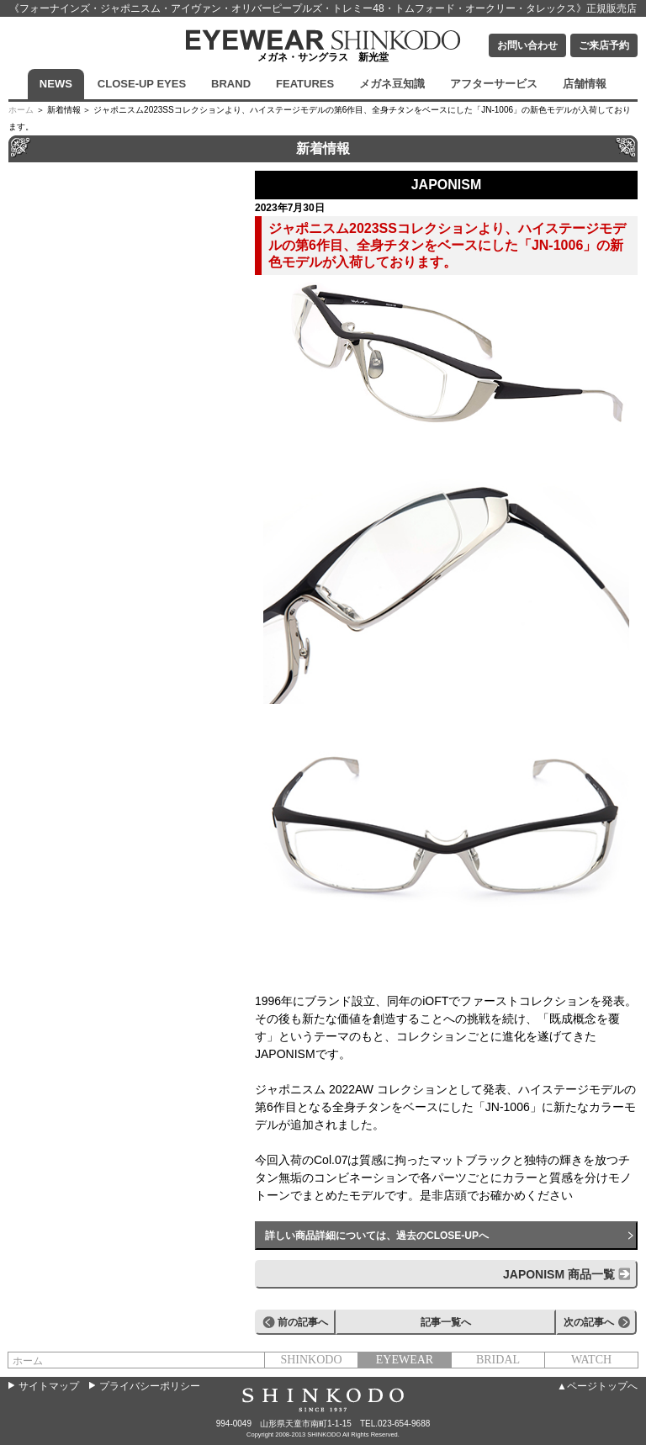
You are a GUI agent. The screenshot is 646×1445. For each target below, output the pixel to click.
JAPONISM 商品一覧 (559, 1274)
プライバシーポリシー (149, 1386)
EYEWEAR (404, 1359)
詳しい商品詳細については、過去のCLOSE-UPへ (377, 1235)
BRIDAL (498, 1359)
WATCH (591, 1359)
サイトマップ (49, 1386)
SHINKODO (311, 1359)
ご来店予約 (604, 45)
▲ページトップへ (597, 1386)
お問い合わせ (527, 45)
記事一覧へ (446, 1322)
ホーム (21, 109)
